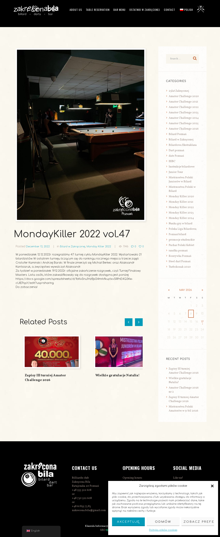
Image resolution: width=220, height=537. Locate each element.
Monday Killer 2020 (181, 196)
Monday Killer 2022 (103, 246)
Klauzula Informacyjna (96, 526)
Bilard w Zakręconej (75, 246)
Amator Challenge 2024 (184, 118)
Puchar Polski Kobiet (181, 245)
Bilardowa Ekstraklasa (183, 145)
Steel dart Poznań (179, 261)
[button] (212, 486)
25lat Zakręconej (179, 91)
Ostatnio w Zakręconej (144, 10)
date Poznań (176, 156)
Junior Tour (176, 172)
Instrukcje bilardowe (182, 167)
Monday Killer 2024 (181, 218)
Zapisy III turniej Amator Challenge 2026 (45, 381)
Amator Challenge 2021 (183, 102)
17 (202, 321)
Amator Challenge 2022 (184, 107)
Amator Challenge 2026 (184, 129)
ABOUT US (76, 10)
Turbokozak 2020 (180, 267)
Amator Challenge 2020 (184, 96)
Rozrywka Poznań (180, 256)
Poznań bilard (177, 234)
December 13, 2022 (38, 246)
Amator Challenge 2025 (183, 123)
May (185, 290)
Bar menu (119, 10)
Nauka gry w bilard (180, 223)
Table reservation (98, 10)
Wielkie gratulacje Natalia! (117, 379)
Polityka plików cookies (163, 530)
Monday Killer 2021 (181, 202)
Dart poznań (176, 150)
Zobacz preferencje (199, 521)
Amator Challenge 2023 (183, 112)
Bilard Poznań (177, 134)
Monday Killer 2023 (181, 213)
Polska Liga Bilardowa (182, 229)
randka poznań (178, 251)
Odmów (163, 521)
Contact (169, 10)
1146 (130, 246)
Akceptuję (128, 521)
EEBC (172, 161)
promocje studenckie (182, 240)
